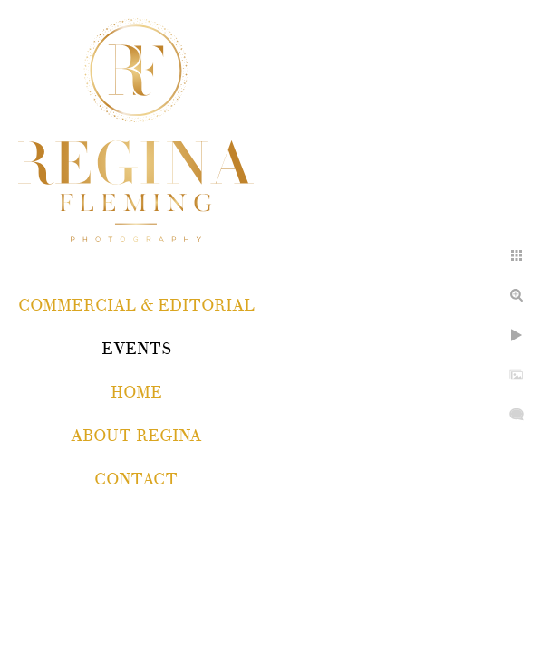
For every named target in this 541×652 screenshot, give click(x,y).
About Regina (136, 436)
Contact (136, 479)
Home (136, 392)
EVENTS (136, 349)
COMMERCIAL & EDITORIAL (136, 305)
